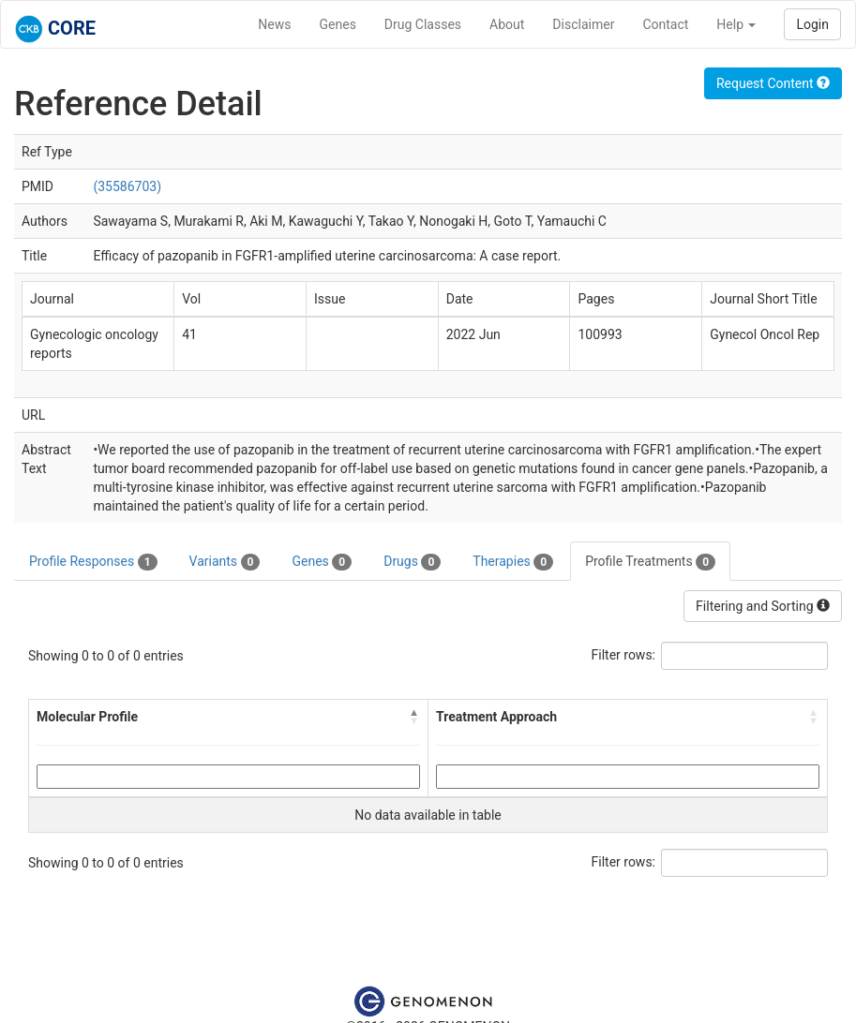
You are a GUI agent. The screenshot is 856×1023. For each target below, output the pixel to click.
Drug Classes (422, 24)
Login (812, 24)
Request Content (773, 83)
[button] (414, 716)
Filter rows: (624, 654)
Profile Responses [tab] (93, 562)
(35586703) (127, 186)
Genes (338, 24)
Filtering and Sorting (763, 606)
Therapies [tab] (513, 562)
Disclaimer (583, 24)
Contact (665, 24)
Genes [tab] (322, 562)
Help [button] (736, 24)
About (506, 24)
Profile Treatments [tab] (650, 562)
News (274, 24)
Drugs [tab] (412, 562)
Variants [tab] (225, 562)
